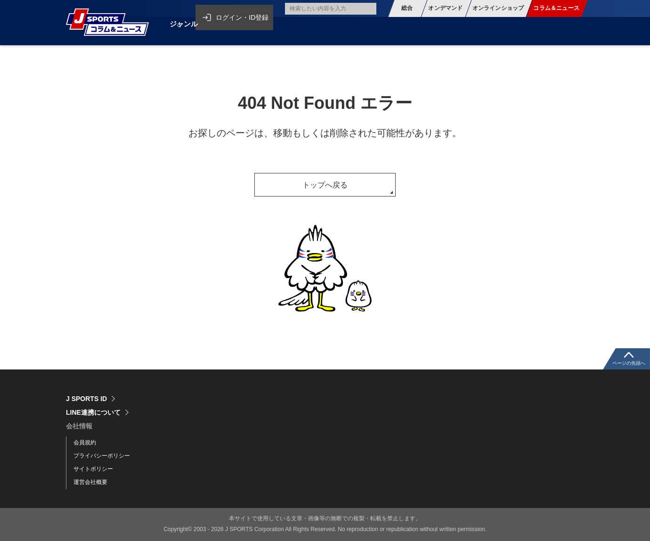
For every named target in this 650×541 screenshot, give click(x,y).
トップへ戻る (325, 185)
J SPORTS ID (86, 398)
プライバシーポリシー (101, 455)
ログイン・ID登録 (245, 8)
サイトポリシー (93, 469)
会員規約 (84, 442)
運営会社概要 (90, 482)
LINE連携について (93, 412)
